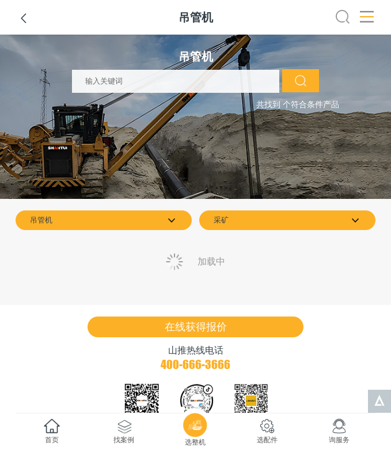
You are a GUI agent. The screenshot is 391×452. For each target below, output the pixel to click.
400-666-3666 (195, 364)
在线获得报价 (196, 327)
